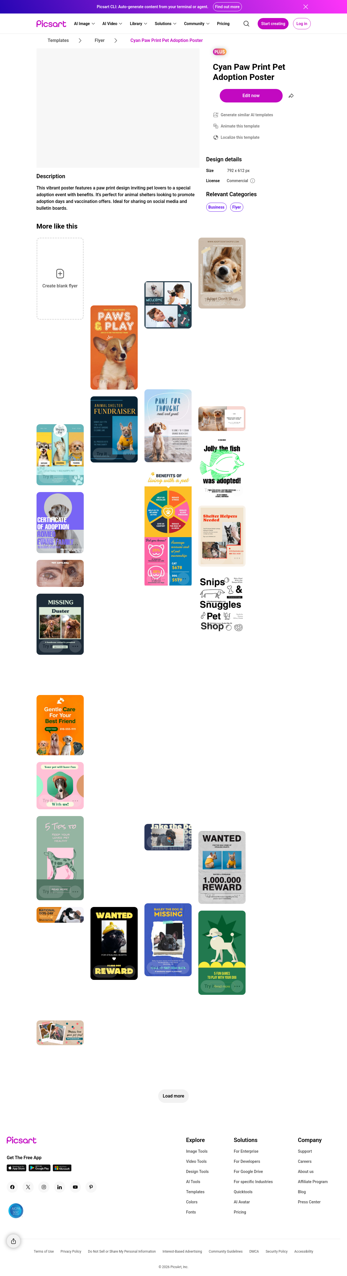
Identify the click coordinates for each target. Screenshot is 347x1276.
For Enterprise (246, 1151)
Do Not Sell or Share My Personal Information (122, 1251)
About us (306, 1171)
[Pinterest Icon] (91, 1187)
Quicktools (243, 1192)
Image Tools (197, 1151)
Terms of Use (44, 1251)
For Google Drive (248, 1171)
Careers (305, 1161)
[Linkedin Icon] (59, 1187)
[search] (246, 23)
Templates (195, 1192)
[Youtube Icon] (75, 1187)
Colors (192, 1202)
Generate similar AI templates (247, 115)
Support (305, 1151)
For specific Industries (253, 1181)
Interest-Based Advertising (182, 1251)
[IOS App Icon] (16, 1169)
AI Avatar (242, 1202)
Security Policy (276, 1251)
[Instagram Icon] (43, 1187)
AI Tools (193, 1181)
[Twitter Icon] (28, 1187)
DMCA (254, 1251)
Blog (302, 1192)
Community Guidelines (225, 1251)
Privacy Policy (70, 1251)
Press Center (309, 1202)
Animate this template (240, 126)
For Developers (247, 1161)
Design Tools (197, 1171)
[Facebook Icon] (12, 1187)
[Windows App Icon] (62, 1169)
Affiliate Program (313, 1181)
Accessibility (303, 1251)
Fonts (191, 1212)
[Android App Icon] (40, 1169)
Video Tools (196, 1161)
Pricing (240, 1212)
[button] (85, 23)
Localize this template (240, 137)
